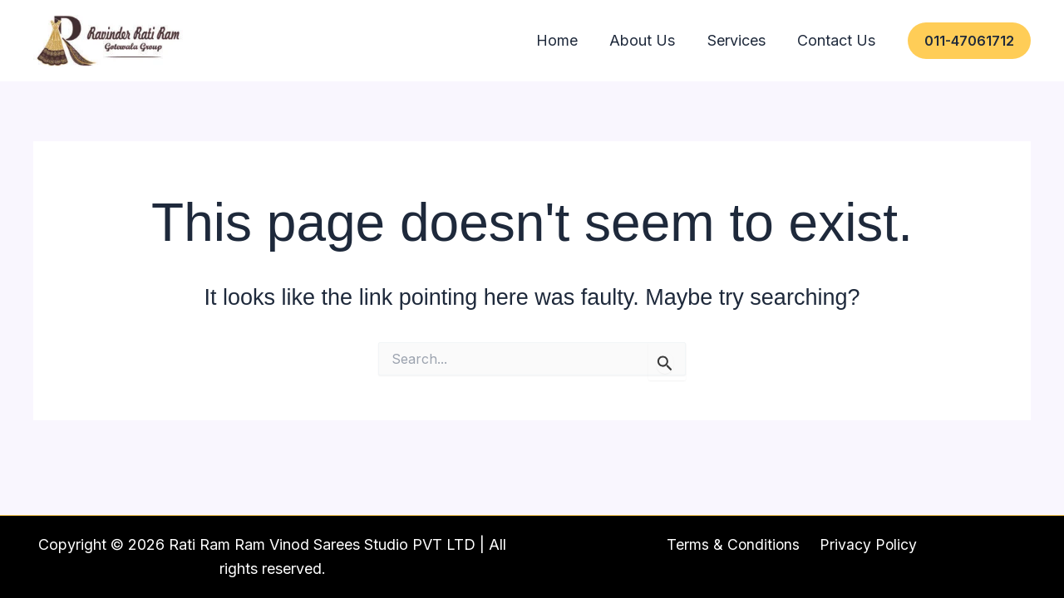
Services (759, 40)
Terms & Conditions (735, 544)
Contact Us (844, 40)
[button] (969, 40)
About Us (680, 40)
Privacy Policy (867, 544)
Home (610, 40)
